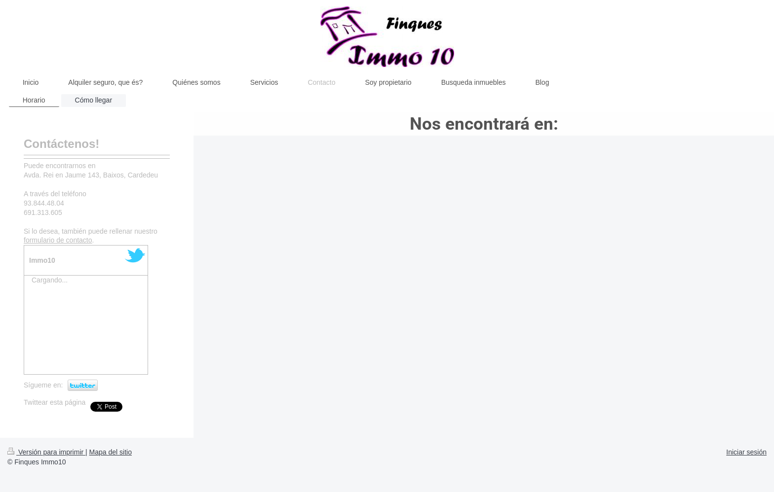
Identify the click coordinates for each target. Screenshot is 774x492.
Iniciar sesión (746, 452)
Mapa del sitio (110, 452)
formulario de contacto (58, 240)
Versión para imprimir (46, 452)
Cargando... (50, 280)
